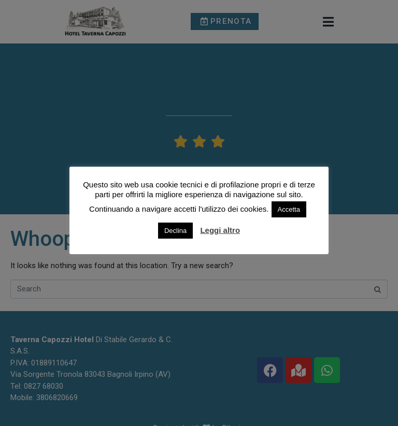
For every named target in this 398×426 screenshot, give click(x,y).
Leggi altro (220, 230)
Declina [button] (175, 230)
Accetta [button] (289, 209)
